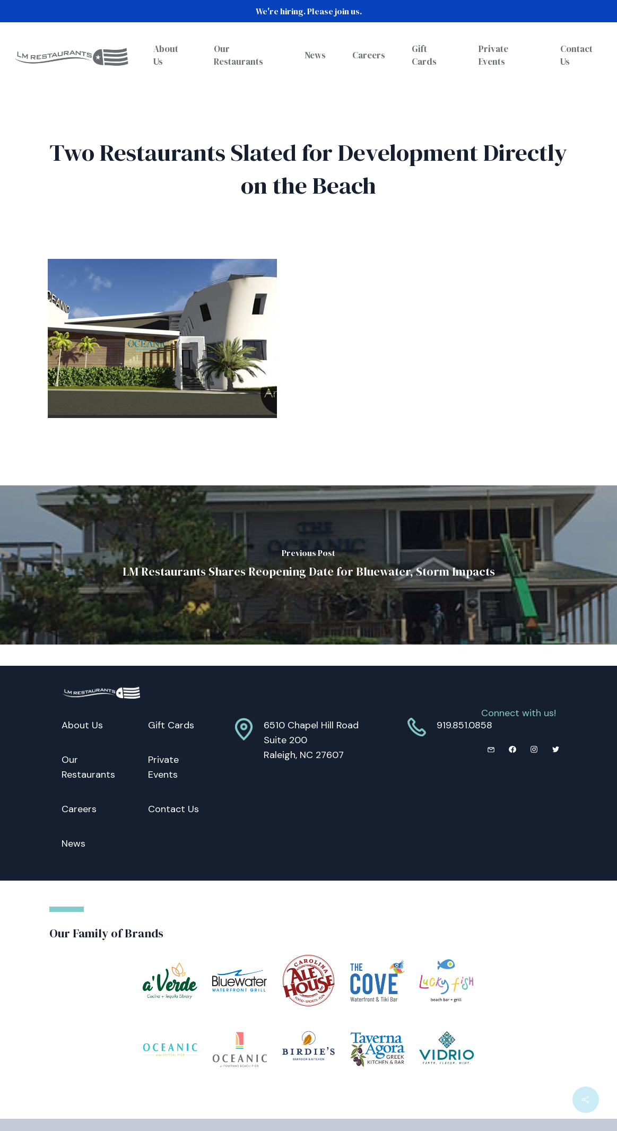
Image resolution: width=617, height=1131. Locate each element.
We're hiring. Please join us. (309, 11)
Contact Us (173, 809)
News (73, 843)
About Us (82, 725)
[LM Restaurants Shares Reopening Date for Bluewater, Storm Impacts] (308, 565)
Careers (79, 809)
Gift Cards (171, 725)
